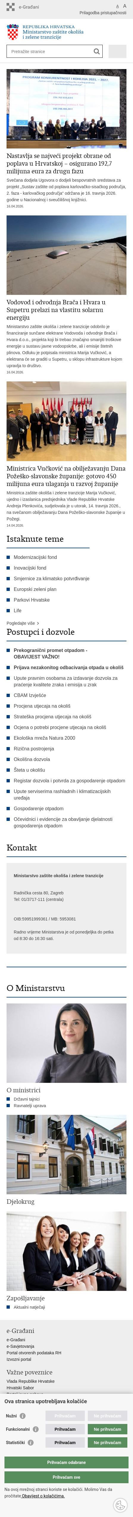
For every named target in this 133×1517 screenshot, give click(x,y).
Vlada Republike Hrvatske (30, 1381)
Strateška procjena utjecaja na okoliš (52, 716)
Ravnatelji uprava (30, 1105)
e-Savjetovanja (20, 1346)
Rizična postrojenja (34, 748)
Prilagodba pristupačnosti (102, 12)
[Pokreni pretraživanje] (97, 51)
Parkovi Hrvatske (32, 599)
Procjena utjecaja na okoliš (42, 706)
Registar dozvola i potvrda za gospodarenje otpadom (69, 780)
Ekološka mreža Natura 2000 (44, 738)
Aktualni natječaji (29, 1307)
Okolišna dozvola (32, 759)
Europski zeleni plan (35, 589)
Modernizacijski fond (35, 557)
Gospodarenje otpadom (38, 808)
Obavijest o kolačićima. (43, 1496)
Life (17, 610)
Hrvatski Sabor (20, 1387)
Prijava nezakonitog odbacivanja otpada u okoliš (68, 667)
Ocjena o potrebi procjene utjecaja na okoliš (60, 727)
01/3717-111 (33, 899)
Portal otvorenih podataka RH (34, 1352)
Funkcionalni (18, 1429)
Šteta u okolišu (29, 770)
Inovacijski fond (30, 567)
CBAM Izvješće (30, 695)
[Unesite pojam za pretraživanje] (32, 51)
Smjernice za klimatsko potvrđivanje (51, 578)
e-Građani (16, 1339)
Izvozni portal (19, 1359)
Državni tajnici (27, 1099)
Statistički (15, 1442)
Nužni (11, 1416)
